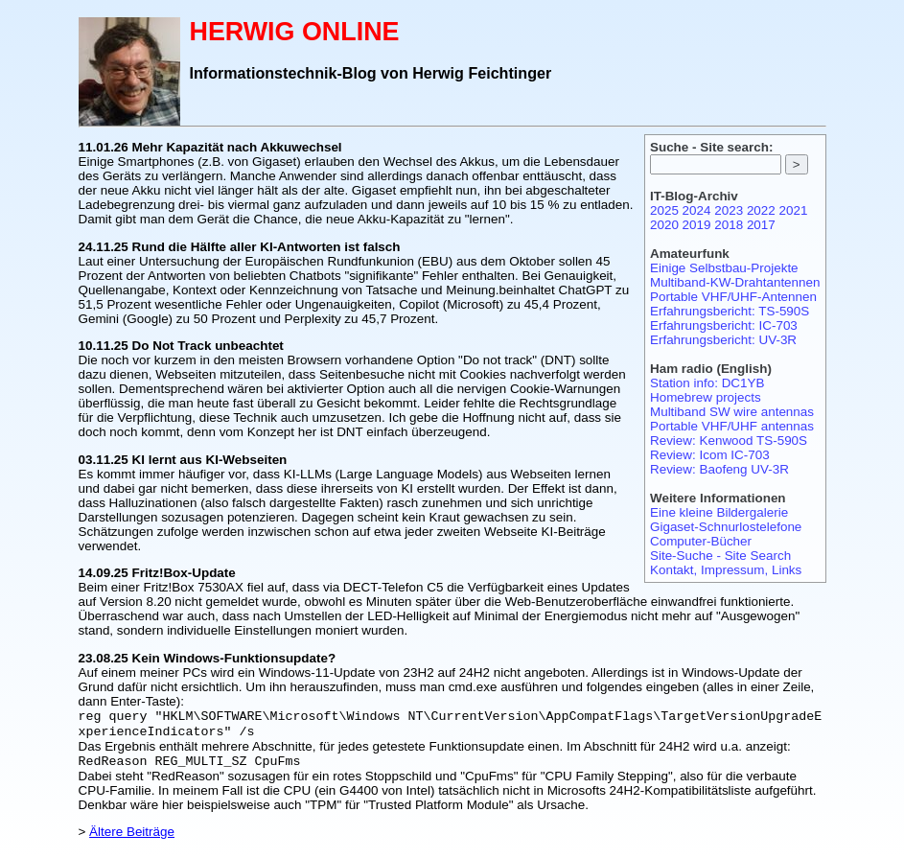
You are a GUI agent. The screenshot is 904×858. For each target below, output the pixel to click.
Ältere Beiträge (131, 837)
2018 (728, 225)
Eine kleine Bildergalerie (719, 512)
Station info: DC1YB (707, 383)
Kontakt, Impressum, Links (725, 570)
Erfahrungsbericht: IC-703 (724, 325)
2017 (761, 225)
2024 (697, 210)
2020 (664, 225)
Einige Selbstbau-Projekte (724, 268)
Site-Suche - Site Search (720, 555)
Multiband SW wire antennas (732, 412)
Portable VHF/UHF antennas (732, 426)
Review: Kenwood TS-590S (728, 440)
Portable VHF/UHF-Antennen (733, 297)
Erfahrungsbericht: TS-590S (729, 311)
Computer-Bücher (701, 541)
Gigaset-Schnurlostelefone (725, 527)
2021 (793, 210)
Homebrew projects (705, 397)
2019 (697, 225)
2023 (728, 210)
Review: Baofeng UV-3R (719, 469)
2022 (761, 210)
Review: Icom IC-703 (710, 455)
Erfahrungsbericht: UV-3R (723, 340)
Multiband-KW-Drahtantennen (735, 282)
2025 (664, 210)
